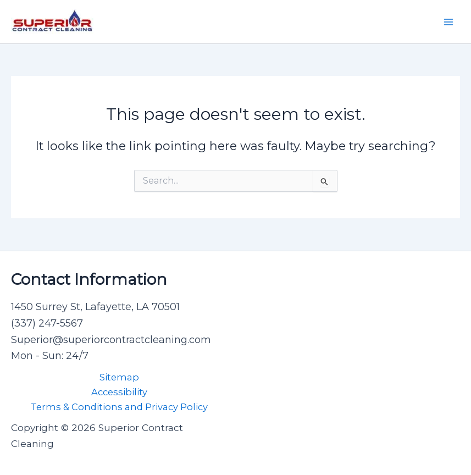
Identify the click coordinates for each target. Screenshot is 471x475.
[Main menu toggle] (448, 22)
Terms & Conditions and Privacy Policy (119, 406)
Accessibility (119, 391)
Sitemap (119, 377)
